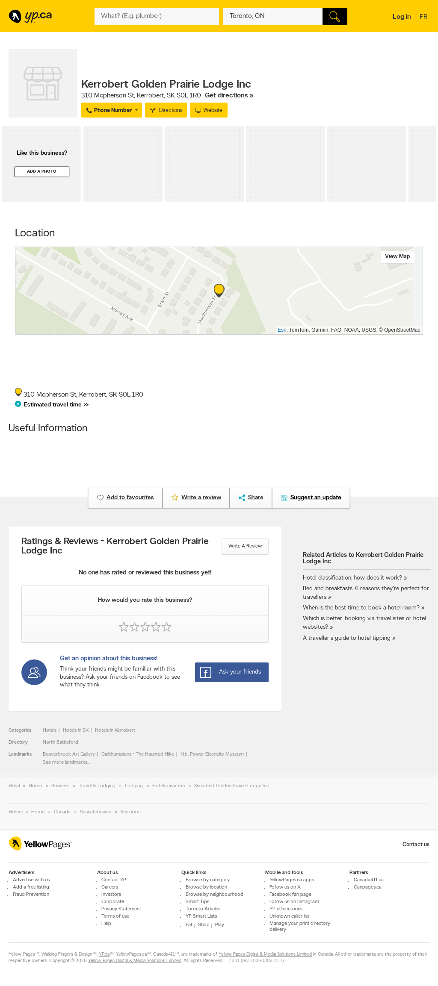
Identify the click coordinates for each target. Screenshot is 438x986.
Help (106, 923)
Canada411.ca (369, 880)
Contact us (415, 845)
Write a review (245, 546)
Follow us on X (285, 887)
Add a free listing (31, 887)
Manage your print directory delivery (299, 926)
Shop (204, 924)
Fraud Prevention (31, 894)
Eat (189, 924)
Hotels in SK (76, 730)
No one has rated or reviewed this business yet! (145, 573)
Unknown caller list (289, 916)
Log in (402, 17)
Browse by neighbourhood (214, 894)
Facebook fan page (290, 894)
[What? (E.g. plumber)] (157, 16)
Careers (109, 887)
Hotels (49, 730)
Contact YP (113, 880)
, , (167, 95)
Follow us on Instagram (294, 901)
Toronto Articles (203, 909)
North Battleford (60, 742)
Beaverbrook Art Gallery (69, 754)
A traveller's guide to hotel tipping (347, 638)
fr (424, 17)
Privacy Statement (121, 909)
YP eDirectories (285, 909)
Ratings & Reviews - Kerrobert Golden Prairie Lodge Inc (115, 546)
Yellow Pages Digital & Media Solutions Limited (265, 954)
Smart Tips (197, 901)
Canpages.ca (368, 887)
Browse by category (208, 880)
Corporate (112, 901)
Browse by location (206, 887)
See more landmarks (65, 762)
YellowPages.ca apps (291, 880)
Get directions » (229, 95)
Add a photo (41, 171)
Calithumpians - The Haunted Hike (137, 754)
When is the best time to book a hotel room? (361, 608)
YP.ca (104, 954)
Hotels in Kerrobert (115, 730)
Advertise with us (31, 880)
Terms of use (115, 916)
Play (219, 924)
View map (397, 256)
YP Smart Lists (201, 916)
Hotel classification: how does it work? (352, 578)
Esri (282, 330)
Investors (111, 894)
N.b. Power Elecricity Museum (212, 754)
